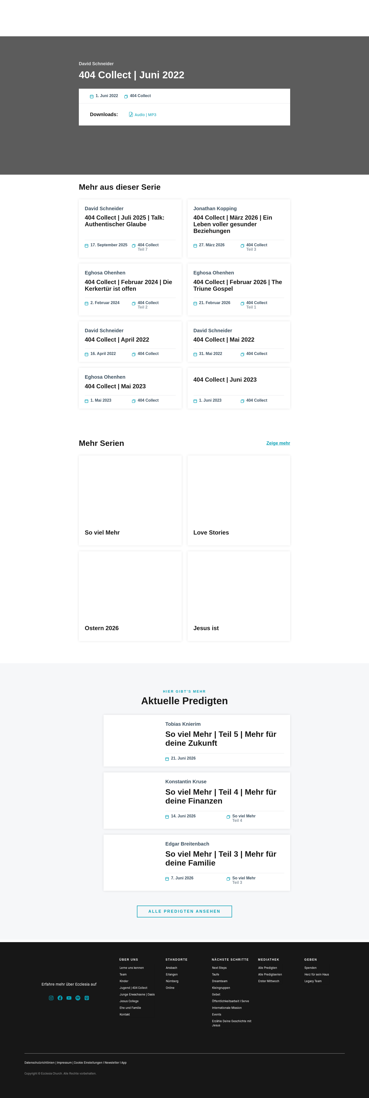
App (124, 1062)
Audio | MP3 (142, 117)
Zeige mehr (278, 445)
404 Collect (137, 98)
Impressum (64, 1062)
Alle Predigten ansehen (184, 914)
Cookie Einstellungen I (89, 1062)
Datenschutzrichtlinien (39, 1062)
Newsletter (112, 1062)
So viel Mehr (255, 820)
